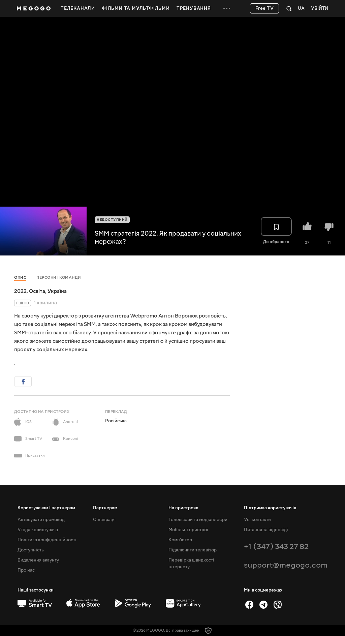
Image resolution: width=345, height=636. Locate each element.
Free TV (264, 8)
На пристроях (183, 508)
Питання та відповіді (266, 530)
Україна (57, 291)
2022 (20, 291)
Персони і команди (58, 277)
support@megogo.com (285, 565)
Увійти (319, 8)
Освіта (37, 291)
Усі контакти (257, 520)
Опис (20, 277)
